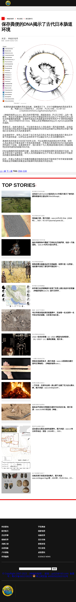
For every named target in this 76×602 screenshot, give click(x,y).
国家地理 (41, 531)
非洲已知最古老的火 (38, 383)
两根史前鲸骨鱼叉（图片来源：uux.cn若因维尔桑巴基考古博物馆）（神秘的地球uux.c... (52, 362)
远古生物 (41, 539)
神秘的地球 (10, 18)
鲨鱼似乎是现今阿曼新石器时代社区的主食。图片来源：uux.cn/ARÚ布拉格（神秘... (52, 408)
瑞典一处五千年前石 (38, 310)
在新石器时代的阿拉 (38, 404)
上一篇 (3, 171)
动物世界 (41, 535)
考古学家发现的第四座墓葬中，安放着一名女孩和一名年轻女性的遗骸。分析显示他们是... (53, 313)
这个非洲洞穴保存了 (38, 473)
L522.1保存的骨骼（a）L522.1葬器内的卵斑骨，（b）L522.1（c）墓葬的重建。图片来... (51, 338)
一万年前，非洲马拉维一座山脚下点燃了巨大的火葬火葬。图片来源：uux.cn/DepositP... (53, 386)
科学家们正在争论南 (38, 191)
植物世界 (5, 539)
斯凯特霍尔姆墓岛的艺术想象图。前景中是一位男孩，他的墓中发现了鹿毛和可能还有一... (53, 265)
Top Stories (18, 185)
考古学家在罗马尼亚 (38, 216)
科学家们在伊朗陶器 (38, 286)
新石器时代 (29, 18)
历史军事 (5, 535)
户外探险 (5, 552)
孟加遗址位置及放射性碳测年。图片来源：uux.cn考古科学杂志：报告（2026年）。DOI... (52, 430)
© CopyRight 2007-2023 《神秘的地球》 (22, 573)
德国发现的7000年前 (39, 240)
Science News (44, 556)
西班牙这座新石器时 (38, 426)
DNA (20, 171)
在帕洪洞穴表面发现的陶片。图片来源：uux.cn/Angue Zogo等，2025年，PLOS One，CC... (52, 476)
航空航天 (5, 531)
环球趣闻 (5, 556)
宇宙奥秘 (41, 526)
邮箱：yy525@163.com (57, 573)
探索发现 (41, 544)
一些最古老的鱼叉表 (38, 358)
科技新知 (5, 526)
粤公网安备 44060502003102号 (52, 576)
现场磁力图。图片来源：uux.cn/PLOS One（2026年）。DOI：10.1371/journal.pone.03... (52, 219)
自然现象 (5, 548)
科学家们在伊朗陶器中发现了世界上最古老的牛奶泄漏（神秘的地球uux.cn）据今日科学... (53, 289)
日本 (25, 171)
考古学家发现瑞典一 (38, 262)
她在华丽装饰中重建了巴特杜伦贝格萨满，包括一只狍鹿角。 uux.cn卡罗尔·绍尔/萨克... (53, 243)
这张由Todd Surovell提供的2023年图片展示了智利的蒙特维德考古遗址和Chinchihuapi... (53, 195)
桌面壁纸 (41, 552)
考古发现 (19, 18)
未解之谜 (5, 544)
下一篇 (10, 171)
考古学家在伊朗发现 (38, 334)
